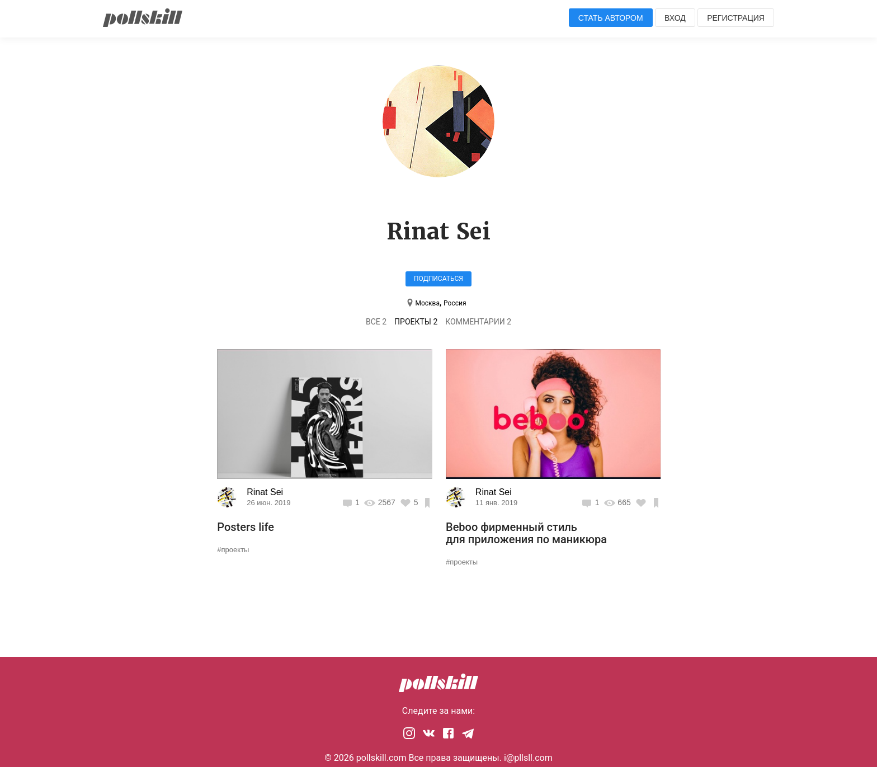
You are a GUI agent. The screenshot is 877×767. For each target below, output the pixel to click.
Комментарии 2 (478, 321)
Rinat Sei (265, 492)
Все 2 (376, 321)
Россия (455, 303)
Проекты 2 (415, 321)
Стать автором (610, 17)
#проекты (233, 549)
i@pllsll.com (528, 757)
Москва (427, 303)
